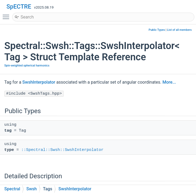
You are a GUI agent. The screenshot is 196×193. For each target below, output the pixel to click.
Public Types (157, 30)
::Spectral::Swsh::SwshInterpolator (62, 150)
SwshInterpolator (38, 82)
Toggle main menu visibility (7, 14)
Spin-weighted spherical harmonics (26, 65)
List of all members (179, 30)
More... (169, 82)
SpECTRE (18, 6)
